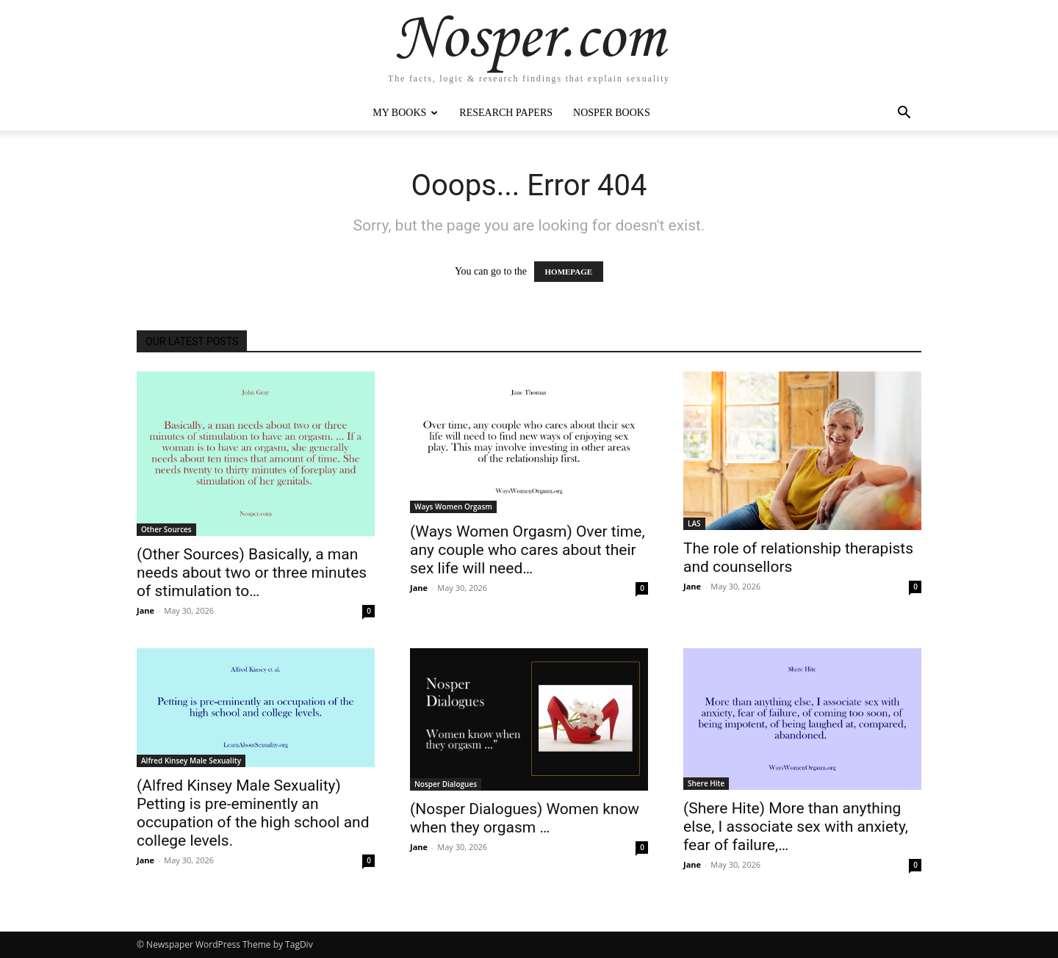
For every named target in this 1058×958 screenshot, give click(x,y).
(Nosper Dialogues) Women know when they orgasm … (524, 818)
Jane (145, 610)
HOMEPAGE (569, 271)
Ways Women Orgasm (453, 506)
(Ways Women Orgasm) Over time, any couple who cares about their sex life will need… (527, 550)
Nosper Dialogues (445, 784)
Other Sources (166, 529)
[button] (903, 114)
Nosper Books (611, 112)
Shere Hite (706, 783)
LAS (694, 523)
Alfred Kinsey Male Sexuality (191, 760)
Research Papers (506, 112)
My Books (405, 112)
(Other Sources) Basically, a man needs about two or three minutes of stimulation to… (252, 572)
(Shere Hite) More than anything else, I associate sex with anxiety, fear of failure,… (795, 826)
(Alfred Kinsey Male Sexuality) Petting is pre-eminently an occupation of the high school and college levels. (253, 813)
